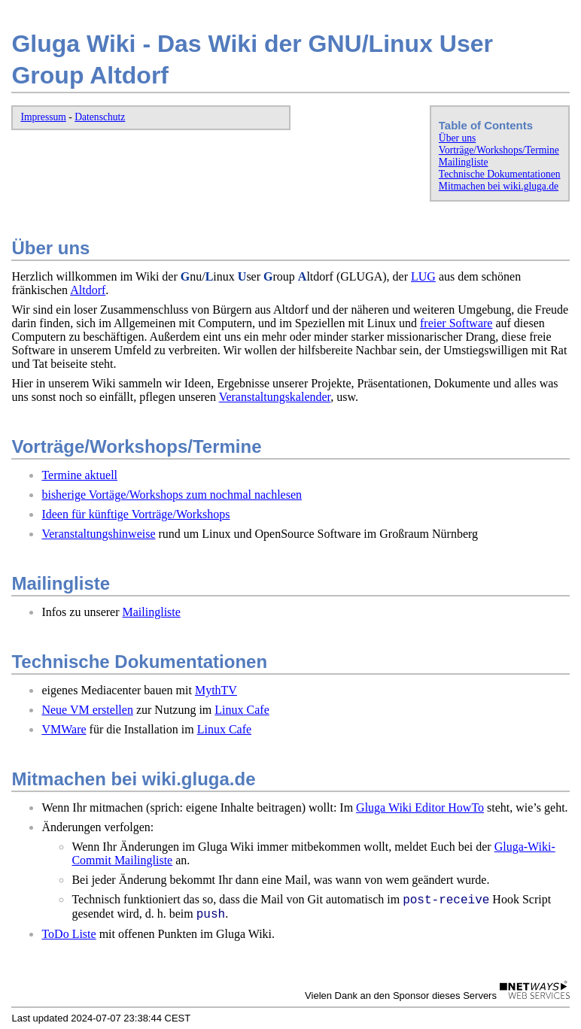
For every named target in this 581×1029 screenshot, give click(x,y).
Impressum (42, 117)
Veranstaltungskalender (275, 396)
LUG (423, 276)
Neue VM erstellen (86, 709)
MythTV (216, 690)
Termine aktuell (79, 475)
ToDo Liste (68, 933)
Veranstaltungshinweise (98, 533)
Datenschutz (100, 117)
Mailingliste (463, 162)
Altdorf (87, 290)
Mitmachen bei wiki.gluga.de (498, 186)
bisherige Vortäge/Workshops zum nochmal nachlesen (171, 494)
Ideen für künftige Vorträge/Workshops (135, 514)
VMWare (63, 729)
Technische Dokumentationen (500, 174)
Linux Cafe (241, 709)
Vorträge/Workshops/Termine (499, 150)
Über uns (457, 138)
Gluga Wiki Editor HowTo (420, 807)
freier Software (456, 323)
